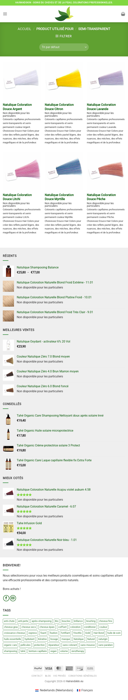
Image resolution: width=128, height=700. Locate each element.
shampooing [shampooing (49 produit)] (10, 651)
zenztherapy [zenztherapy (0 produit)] (77, 651)
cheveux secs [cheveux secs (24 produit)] (28, 627)
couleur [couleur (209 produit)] (103, 627)
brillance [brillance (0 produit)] (78, 621)
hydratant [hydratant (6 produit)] (29, 639)
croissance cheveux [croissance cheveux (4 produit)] (14, 633)
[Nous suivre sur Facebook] (6, 598)
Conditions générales (82, 676)
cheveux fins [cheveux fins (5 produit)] (105, 621)
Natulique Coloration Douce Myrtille (59, 197)
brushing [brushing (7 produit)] (90, 621)
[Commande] (64, 47)
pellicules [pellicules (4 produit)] (25, 645)
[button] (5, 13)
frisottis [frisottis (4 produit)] (77, 633)
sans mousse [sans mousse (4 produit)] (87, 645)
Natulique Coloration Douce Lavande (101, 107)
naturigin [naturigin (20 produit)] (103, 639)
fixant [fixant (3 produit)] (43, 633)
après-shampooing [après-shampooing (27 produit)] (41, 621)
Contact (36, 676)
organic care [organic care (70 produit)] (10, 645)
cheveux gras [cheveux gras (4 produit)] (11, 627)
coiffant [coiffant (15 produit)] (62, 627)
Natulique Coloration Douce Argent (17, 107)
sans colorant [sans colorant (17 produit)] (70, 645)
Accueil (24, 29)
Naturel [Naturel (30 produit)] (91, 639)
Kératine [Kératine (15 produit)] (42, 639)
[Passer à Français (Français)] (85, 690)
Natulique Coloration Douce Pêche (101, 197)
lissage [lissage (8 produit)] (54, 639)
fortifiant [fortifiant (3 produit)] (65, 633)
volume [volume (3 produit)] (64, 651)
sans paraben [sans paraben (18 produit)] (105, 645)
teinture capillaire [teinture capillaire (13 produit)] (38, 651)
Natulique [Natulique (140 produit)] (79, 639)
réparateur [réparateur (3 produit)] (53, 645)
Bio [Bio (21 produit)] (56, 621)
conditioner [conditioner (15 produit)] (90, 627)
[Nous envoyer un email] (13, 598)
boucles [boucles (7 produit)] (66, 621)
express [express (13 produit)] (33, 633)
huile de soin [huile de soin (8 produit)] (114, 633)
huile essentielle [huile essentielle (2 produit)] (12, 639)
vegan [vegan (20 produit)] (53, 651)
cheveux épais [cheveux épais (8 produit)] (47, 627)
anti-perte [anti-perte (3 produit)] (23, 621)
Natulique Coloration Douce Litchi (17, 197)
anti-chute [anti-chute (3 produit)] (9, 621)
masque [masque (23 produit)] (65, 639)
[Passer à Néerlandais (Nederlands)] (54, 690)
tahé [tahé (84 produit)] (22, 651)
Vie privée (59, 676)
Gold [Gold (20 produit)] (87, 633)
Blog (48, 676)
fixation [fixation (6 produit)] (53, 633)
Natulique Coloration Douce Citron (59, 107)
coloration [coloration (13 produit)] (75, 627)
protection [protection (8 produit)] (39, 645)
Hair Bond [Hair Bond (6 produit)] (99, 633)
